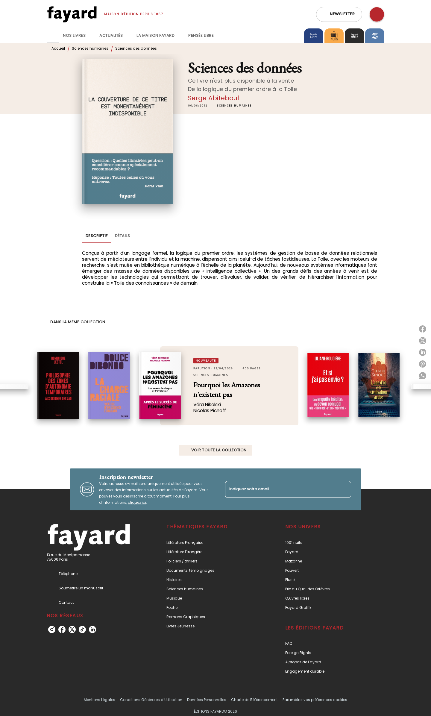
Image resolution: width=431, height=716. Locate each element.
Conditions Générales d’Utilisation (151, 699)
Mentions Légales (99, 699)
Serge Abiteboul (213, 98)
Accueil (58, 48)
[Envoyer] (344, 489)
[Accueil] (72, 14)
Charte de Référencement (254, 699)
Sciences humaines (90, 48)
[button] (339, 14)
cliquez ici (137, 502)
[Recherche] (376, 14)
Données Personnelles (206, 699)
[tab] (53, 35)
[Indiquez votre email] (280, 489)
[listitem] (52, 629)
